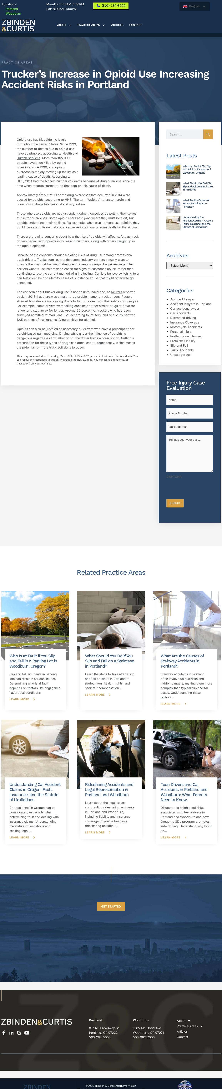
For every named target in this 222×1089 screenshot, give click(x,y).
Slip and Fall (179, 345)
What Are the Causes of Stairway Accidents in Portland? (196, 203)
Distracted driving (183, 318)
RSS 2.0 (81, 359)
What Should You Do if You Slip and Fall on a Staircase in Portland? (198, 186)
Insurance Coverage (184, 322)
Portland (10, 9)
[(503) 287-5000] (111, 6)
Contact (135, 25)
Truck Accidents (182, 350)
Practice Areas (91, 25)
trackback (22, 363)
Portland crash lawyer (186, 336)
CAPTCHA (174, 473)
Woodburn (11, 13)
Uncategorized (181, 355)
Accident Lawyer (182, 299)
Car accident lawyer (184, 308)
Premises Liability (182, 341)
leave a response (114, 359)
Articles (117, 25)
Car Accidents (123, 356)
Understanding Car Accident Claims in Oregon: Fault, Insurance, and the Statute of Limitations (198, 222)
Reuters (116, 292)
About (64, 25)
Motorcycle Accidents (186, 327)
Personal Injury (181, 331)
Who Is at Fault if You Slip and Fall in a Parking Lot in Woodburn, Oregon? (197, 169)
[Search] (208, 134)
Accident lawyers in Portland (191, 304)
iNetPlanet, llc (116, 1085)
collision (44, 227)
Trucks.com (45, 260)
